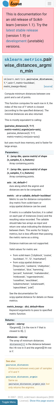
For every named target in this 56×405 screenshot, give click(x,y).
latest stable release (22, 30)
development (16, 41)
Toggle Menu (9, 402)
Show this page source (42, 400)
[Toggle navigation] (49, 4)
